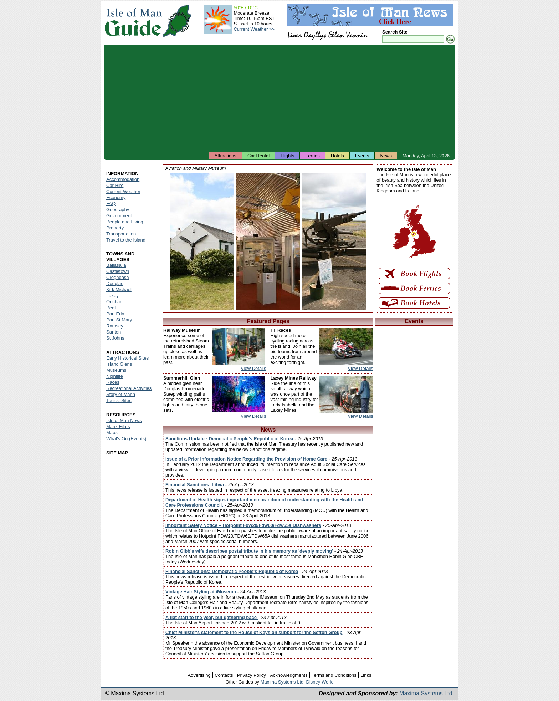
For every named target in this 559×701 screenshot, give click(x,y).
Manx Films (118, 426)
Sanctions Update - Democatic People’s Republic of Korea (229, 438)
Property (115, 227)
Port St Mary (119, 319)
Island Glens (119, 364)
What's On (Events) (126, 438)
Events (362, 155)
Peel (111, 307)
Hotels (337, 155)
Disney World (320, 682)
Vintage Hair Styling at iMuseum (200, 591)
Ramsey (114, 326)
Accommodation (122, 179)
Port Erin (115, 313)
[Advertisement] (279, 98)
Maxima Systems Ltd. (426, 693)
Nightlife (114, 376)
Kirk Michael (119, 289)
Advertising (199, 675)
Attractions (225, 155)
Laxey (112, 295)
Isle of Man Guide (133, 20)
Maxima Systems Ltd (282, 682)
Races (112, 382)
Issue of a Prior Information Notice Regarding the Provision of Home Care (246, 459)
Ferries (312, 155)
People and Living (124, 221)
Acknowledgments (289, 675)
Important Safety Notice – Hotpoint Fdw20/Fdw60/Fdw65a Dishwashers (243, 525)
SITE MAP (117, 453)
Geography (117, 209)
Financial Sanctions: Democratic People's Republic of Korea (231, 571)
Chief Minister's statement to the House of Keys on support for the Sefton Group (253, 632)
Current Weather (123, 191)
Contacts (224, 675)
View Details (253, 368)
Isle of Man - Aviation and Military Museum (202, 241)
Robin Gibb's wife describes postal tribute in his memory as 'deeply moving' (249, 551)
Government (119, 215)
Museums (116, 370)
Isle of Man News (124, 420)
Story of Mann (120, 394)
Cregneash (117, 277)
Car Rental (258, 155)
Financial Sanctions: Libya (194, 484)
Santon (113, 332)
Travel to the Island (125, 240)
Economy (115, 197)
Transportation (121, 234)
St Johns (115, 338)
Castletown (117, 271)
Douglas (114, 283)
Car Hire (114, 185)
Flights (287, 155)
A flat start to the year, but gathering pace (211, 617)
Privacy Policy (251, 675)
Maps (112, 432)
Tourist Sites (119, 400)
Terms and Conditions (334, 675)
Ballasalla (116, 265)
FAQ (111, 203)
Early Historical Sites (127, 358)
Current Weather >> (254, 29)
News (386, 155)
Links (365, 675)
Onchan (114, 301)
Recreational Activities (129, 388)
